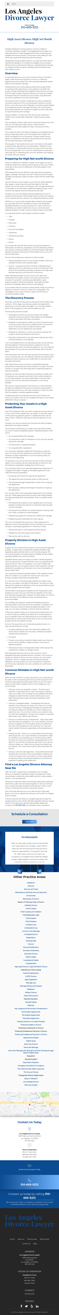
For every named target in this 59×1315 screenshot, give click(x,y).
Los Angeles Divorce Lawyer (29, 1255)
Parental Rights (31, 1002)
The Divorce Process (31, 1072)
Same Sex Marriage (31, 1047)
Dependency (31, 938)
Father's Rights (31, 957)
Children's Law (31, 925)
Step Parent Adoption (31, 1062)
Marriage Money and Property (31, 986)
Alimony (31, 886)
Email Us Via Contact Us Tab (29, 1169)
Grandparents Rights (30, 960)
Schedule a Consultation (29, 814)
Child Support (31, 918)
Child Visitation (31, 921)
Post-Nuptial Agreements (31, 1012)
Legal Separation (31, 980)
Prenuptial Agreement (31, 1018)
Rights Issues (31, 1041)
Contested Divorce (31, 934)
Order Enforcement (31, 996)
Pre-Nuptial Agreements (31, 1015)
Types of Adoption (31, 1079)
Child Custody (31, 909)
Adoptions (31, 883)
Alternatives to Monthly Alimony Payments (31, 892)
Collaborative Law (30, 928)
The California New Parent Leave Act (30, 1069)
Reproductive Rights (30, 1038)
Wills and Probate (30, 1085)
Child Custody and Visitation (30, 912)
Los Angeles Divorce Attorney (33, 764)
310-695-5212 (29, 27)
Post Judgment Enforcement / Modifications (30, 1009)
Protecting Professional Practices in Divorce (31, 1034)
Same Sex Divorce (31, 1044)
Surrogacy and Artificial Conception (31, 1066)
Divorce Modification (31, 947)
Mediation (31, 989)
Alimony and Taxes (31, 889)
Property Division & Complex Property (31, 1022)
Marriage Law (31, 983)
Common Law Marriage (31, 931)
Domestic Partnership (31, 951)
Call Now (30, 822)
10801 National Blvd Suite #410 (29, 1136)
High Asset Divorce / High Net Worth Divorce (30, 967)
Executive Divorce (30, 954)
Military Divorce (31, 992)
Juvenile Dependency (31, 973)
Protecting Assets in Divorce (31, 1025)
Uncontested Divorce (31, 1082)
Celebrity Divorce (31, 905)
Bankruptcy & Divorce (31, 899)
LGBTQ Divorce (31, 976)
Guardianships (31, 963)
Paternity (31, 1005)
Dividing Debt (31, 941)
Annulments (30, 896)
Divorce (31, 944)
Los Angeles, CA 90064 (29, 1138)
